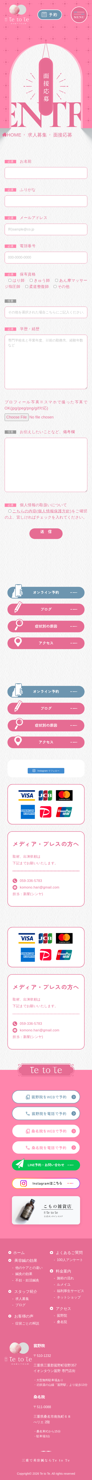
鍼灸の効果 (23, 1274)
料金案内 (63, 1271)
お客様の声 (23, 1316)
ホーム (19, 1252)
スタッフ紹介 (25, 1291)
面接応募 (62, 135)
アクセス (63, 1308)
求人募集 (37, 135)
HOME (14, 135)
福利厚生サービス (70, 1291)
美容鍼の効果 (25, 1260)
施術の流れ (65, 1278)
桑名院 (62, 1322)
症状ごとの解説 (27, 1323)
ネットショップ (69, 1297)
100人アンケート (70, 1260)
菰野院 (62, 1315)
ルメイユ (63, 1284)
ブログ (20, 1305)
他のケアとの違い (29, 1268)
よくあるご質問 (69, 1252)
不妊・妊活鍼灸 (27, 1280)
